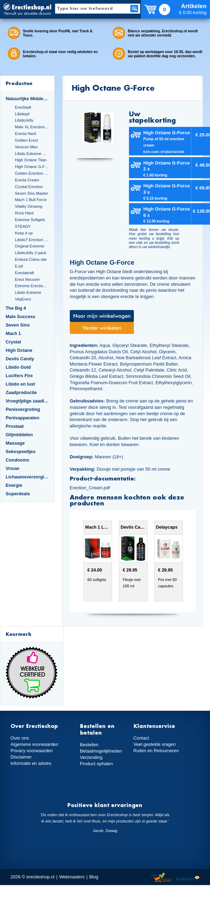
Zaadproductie (21, 392)
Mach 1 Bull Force (31, 200)
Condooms (17, 460)
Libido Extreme (28, 292)
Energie (14, 485)
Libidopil (22, 114)
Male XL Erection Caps (32, 127)
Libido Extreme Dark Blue (32, 153)
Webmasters (72, 876)
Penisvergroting (23, 409)
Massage (15, 443)
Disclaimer (21, 757)
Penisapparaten (22, 417)
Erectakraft (24, 273)
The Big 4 (16, 308)
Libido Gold (18, 367)
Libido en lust (20, 384)
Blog (93, 876)
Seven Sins (18, 325)
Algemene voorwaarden (34, 744)
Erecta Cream (27, 180)
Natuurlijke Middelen (27, 98)
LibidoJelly (24, 120)
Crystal (13, 341)
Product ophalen (96, 763)
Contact (141, 738)
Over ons (20, 738)
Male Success (20, 316)
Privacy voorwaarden (32, 750)
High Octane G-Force (32, 167)
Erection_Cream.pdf (90, 487)
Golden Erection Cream (32, 173)
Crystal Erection (29, 187)
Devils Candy (20, 358)
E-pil (19, 266)
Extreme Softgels (30, 220)
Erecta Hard (25, 133)
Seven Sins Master (31, 193)
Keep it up (24, 233)
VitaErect (23, 299)
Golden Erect (26, 140)
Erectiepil (23, 107)
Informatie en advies (31, 763)
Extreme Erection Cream (32, 286)
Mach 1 (13, 333)
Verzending (91, 757)
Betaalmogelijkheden (101, 751)
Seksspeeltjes (21, 451)
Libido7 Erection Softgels (32, 240)
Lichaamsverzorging (27, 476)
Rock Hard (24, 213)
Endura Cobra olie (31, 259)
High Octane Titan (31, 160)
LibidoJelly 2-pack (30, 253)
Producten (19, 83)
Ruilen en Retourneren (156, 750)
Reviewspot (187, 878)
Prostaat (15, 426)
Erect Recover (27, 279)
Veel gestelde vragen (155, 744)
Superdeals (18, 493)
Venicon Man (26, 147)
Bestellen (89, 744)
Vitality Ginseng (28, 206)
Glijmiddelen (19, 434)
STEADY (23, 226)
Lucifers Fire (19, 375)
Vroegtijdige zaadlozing (27, 401)
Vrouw (12, 468)
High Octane (19, 350)
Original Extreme (29, 246)
